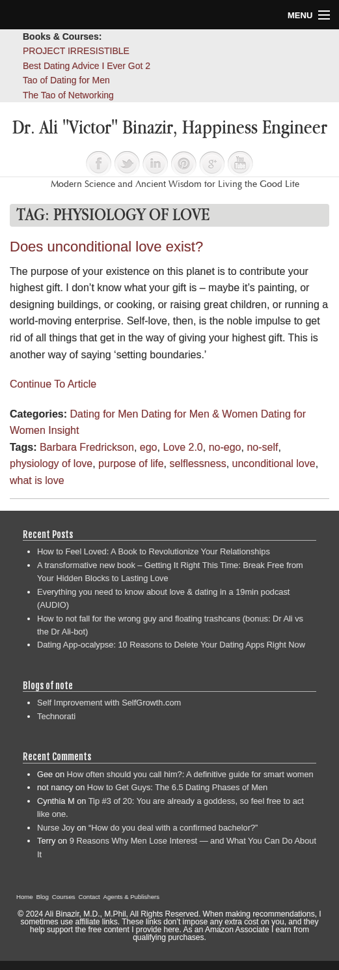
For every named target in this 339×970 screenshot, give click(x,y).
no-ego (225, 447)
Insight (63, 430)
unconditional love (274, 463)
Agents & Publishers (131, 896)
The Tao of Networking (68, 95)
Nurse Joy (56, 828)
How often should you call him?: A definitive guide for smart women (190, 774)
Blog (42, 896)
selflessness (197, 463)
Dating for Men (104, 414)
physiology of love (51, 463)
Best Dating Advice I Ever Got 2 (86, 66)
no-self (262, 447)
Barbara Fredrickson (87, 447)
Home (24, 896)
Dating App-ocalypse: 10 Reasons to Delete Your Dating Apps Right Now (171, 644)
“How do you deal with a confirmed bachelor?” (173, 828)
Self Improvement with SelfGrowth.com (109, 702)
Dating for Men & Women (199, 414)
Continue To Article (53, 384)
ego (148, 447)
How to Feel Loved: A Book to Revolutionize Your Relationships (153, 551)
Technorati (56, 716)
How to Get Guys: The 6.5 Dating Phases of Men (177, 787)
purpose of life (131, 463)
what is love (37, 480)
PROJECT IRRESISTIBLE (76, 51)
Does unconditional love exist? (106, 246)
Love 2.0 (182, 447)
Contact (89, 896)
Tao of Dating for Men (66, 80)
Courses (63, 896)
